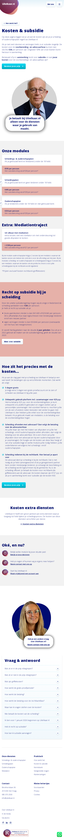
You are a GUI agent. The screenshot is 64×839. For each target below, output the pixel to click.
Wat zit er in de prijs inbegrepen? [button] (32, 668)
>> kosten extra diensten (32, 524)
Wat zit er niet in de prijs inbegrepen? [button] (32, 675)
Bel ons (51, 4)
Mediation (6, 771)
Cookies (37, 794)
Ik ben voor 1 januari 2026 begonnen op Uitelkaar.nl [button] (32, 720)
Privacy (36, 791)
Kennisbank (38, 767)
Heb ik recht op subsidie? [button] (32, 726)
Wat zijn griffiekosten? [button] (32, 681)
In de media (6, 814)
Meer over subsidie (12, 342)
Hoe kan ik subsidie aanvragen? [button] (32, 733)
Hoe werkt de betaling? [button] (32, 694)
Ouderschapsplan (8, 767)
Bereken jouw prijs (12, 66)
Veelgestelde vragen (41, 771)
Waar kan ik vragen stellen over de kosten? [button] (32, 707)
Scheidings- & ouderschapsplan (14, 760)
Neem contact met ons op (21, 564)
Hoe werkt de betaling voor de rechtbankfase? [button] (32, 700)
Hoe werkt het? (12, 23)
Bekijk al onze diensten (20, 555)
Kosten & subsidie (41, 764)
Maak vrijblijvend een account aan (24, 573)
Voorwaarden (39, 787)
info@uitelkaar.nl (8, 798)
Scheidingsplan (7, 764)
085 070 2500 (7, 794)
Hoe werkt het (39, 760)
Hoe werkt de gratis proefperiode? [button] (32, 687)
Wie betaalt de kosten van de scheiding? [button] (32, 713)
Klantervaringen (40, 774)
